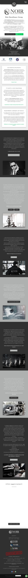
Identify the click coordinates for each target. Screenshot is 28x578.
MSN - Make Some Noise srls (16, 576)
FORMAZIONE (13, 350)
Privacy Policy (18, 575)
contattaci (19, 34)
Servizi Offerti (14, 397)
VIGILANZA (14, 257)
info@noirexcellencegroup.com (14, 537)
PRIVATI (16, 209)
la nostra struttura (10, 34)
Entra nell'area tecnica (14, 301)
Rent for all (13, 459)
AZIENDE (10, 209)
